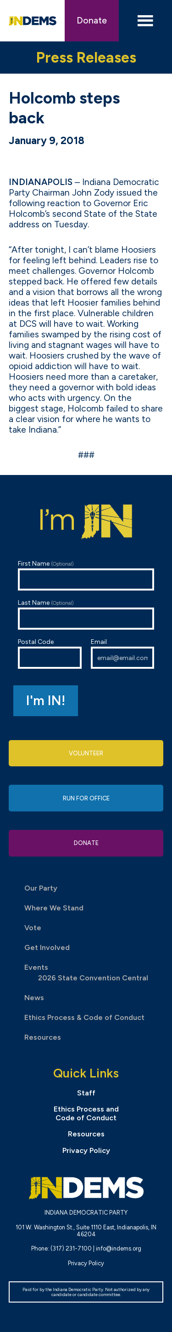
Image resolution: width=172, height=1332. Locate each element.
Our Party (40, 888)
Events (36, 967)
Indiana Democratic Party (32, 21)
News (34, 997)
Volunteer (86, 753)
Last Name (86, 614)
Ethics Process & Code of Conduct (84, 1017)
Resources (42, 1037)
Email (123, 653)
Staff (86, 1093)
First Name (86, 575)
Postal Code (50, 653)
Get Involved (47, 947)
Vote (32, 927)
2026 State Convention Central (93, 977)
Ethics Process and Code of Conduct (86, 1113)
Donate (92, 20)
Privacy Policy (86, 1150)
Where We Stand (53, 907)
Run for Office (86, 798)
